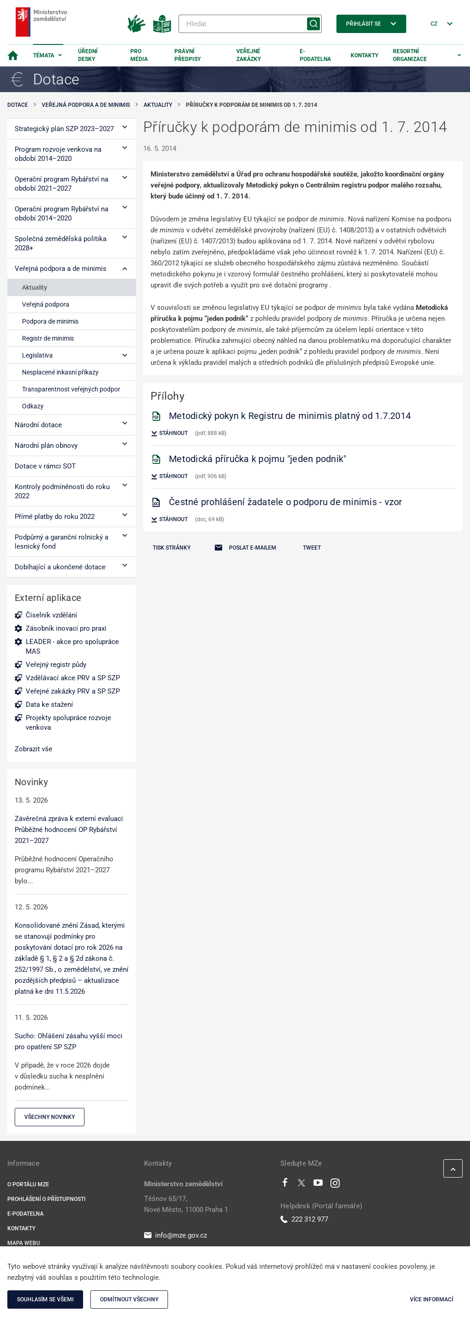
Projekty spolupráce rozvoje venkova (68, 723)
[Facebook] (285, 1185)
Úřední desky (88, 55)
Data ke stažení (49, 704)
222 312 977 (304, 1219)
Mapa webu (23, 1243)
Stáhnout (169, 433)
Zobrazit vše (33, 749)
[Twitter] (301, 1185)
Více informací (431, 1299)
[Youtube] (318, 1185)
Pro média (139, 55)
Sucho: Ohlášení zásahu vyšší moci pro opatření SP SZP (69, 1041)
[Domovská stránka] (12, 55)
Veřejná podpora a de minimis (86, 105)
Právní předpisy (187, 55)
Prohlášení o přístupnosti (46, 1199)
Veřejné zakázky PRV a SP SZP (73, 691)
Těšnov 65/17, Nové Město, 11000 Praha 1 (186, 1204)
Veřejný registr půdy (56, 665)
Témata (43, 55)
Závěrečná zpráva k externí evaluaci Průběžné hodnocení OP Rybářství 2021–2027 (69, 830)
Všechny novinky (49, 1117)
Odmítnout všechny (129, 1299)
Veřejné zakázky (248, 55)
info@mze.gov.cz (175, 1235)
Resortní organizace (410, 55)
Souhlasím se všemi (45, 1299)
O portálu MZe (28, 1184)
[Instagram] (335, 1185)
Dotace (17, 105)
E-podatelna (315, 55)
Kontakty (364, 55)
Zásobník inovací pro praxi (66, 628)
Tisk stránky (171, 548)
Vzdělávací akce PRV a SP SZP (73, 678)
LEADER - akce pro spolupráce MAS (72, 646)
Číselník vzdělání (51, 615)
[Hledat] (250, 24)
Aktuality (158, 105)
